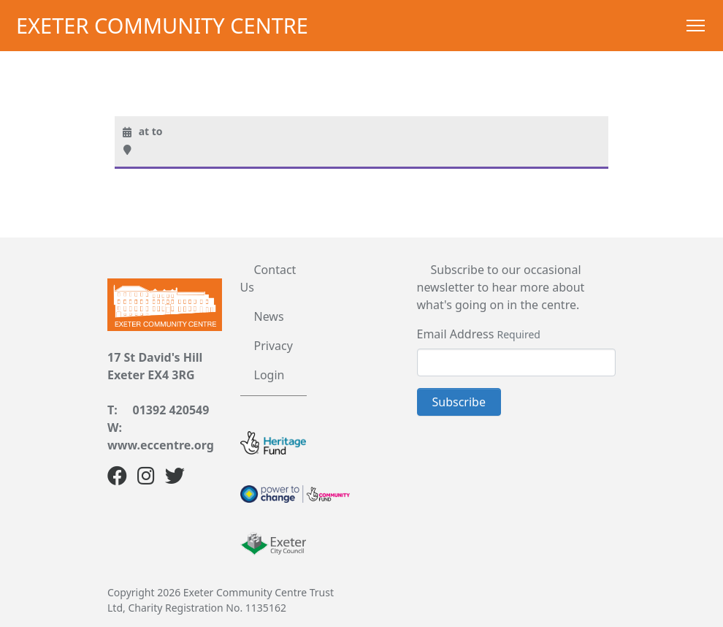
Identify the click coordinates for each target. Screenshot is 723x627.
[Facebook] (117, 479)
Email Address (455, 334)
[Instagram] (146, 479)
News (269, 316)
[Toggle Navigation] (695, 25)
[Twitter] (175, 479)
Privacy (273, 346)
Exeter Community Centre (162, 25)
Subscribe (459, 402)
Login (269, 375)
